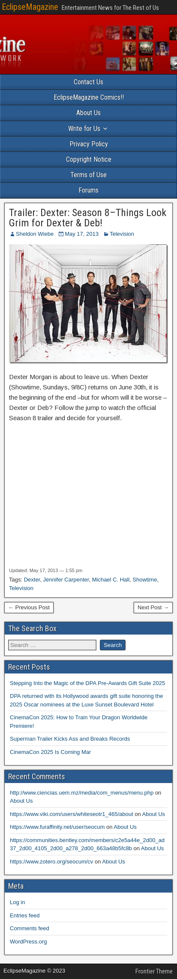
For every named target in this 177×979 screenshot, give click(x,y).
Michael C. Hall (110, 579)
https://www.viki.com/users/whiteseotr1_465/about (71, 814)
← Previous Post (29, 607)
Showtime (144, 579)
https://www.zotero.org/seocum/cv (51, 861)
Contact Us (88, 82)
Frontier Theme (154, 971)
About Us (88, 113)
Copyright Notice (88, 159)
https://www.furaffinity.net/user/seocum (57, 827)
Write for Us (84, 129)
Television (122, 234)
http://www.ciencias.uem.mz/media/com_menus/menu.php (81, 792)
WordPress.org (28, 941)
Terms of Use (88, 175)
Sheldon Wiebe (35, 234)
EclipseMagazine (30, 7)
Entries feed (24, 915)
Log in (17, 902)
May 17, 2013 (82, 234)
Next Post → (153, 607)
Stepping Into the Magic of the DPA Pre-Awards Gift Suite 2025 (87, 683)
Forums (88, 190)
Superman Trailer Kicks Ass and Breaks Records (70, 739)
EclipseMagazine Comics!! (89, 97)
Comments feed (29, 928)
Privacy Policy (88, 144)
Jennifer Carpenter (66, 579)
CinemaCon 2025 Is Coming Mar (50, 752)
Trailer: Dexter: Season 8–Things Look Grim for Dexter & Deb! (87, 218)
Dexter (32, 579)
